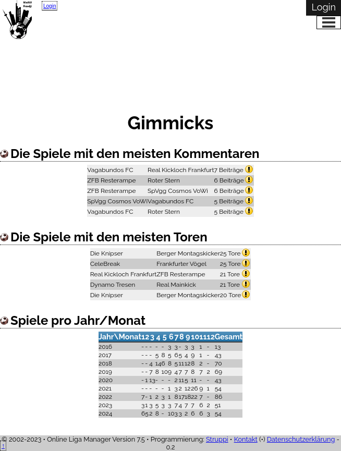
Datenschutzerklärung (301, 439)
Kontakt (246, 439)
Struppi (217, 439)
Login (49, 6)
